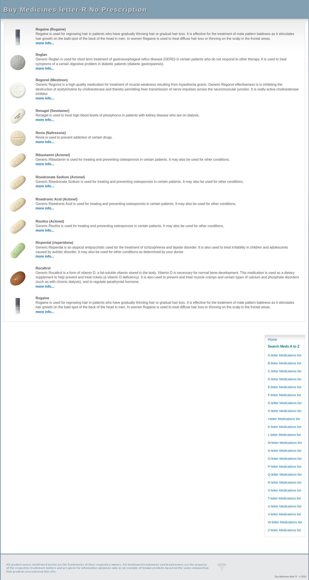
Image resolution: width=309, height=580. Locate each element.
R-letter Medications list (284, 482)
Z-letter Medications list (284, 530)
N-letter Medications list (284, 450)
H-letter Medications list (284, 411)
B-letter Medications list (284, 363)
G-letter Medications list (284, 403)
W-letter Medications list (285, 522)
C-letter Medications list (284, 371)
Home (272, 339)
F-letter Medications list (284, 395)
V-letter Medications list (284, 514)
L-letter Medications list (284, 435)
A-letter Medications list (284, 355)
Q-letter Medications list (284, 474)
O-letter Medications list (284, 458)
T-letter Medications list (284, 498)
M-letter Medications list (285, 442)
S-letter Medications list (284, 490)
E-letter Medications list (284, 387)
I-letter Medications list (284, 419)
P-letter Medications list (284, 466)
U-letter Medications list (284, 506)
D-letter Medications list (284, 379)
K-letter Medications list (284, 427)
